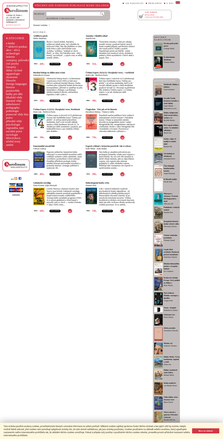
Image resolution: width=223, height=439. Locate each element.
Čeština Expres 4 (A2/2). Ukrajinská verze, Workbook (56, 109)
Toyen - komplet (170, 308)
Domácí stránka (40, 25)
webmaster (16, 195)
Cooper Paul (168, 301)
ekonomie (12, 77)
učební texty (13, 141)
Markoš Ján (168, 146)
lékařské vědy (14, 97)
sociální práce (14, 131)
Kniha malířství (170, 383)
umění (9, 144)
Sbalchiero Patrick (170, 257)
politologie (12, 111)
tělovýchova (13, 138)
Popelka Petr (168, 212)
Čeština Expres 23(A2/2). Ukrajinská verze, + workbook (110, 72)
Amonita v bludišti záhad (96, 36)
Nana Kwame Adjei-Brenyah (45, 185)
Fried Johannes (169, 89)
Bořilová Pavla (101, 75)
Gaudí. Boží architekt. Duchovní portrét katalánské (171, 252)
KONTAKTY (13, 25)
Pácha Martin (168, 317)
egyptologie (13, 73)
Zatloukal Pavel (169, 159)
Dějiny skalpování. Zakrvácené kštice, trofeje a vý (171, 115)
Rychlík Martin (169, 120)
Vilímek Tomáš (169, 240)
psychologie (13, 124)
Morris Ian (167, 133)
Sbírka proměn (169, 328)
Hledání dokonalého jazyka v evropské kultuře (171, 266)
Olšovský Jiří (168, 204)
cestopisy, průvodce (17, 60)
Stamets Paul (91, 185)
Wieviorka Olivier (170, 226)
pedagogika (13, 107)
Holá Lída (90, 75)
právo (9, 117)
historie (10, 87)
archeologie (13, 53)
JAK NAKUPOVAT (134, 3)
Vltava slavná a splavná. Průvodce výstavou (171, 414)
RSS (14, 179)
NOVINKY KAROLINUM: (163, 38)
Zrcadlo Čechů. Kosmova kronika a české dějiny (171, 100)
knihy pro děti (14, 94)
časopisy (11, 67)
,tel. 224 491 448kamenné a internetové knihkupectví (15, 18)
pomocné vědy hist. (17, 114)
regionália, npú (15, 128)
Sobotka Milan (169, 62)
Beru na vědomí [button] (206, 431)
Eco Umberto (168, 271)
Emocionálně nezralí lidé (44, 146)
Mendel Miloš (169, 375)
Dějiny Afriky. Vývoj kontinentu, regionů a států (172, 359)
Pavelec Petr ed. (169, 420)
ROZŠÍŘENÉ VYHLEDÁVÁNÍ (60, 18)
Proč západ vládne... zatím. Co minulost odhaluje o (171, 127)
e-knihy (10, 43)
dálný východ (14, 70)
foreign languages (16, 83)
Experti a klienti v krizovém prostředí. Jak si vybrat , (109, 146)
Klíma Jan (167, 364)
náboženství (13, 104)
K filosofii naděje (170, 179)
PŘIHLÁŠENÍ (155, 3)
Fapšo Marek (168, 106)
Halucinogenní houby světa (97, 183)
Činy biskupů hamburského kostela (169, 168)
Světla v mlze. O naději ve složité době (170, 141)
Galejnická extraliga (42, 183)
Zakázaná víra (169, 315)
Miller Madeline (39, 38)
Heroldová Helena (93, 112)
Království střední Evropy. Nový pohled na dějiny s (172, 280)
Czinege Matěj (169, 48)
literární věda (14, 100)
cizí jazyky (12, 63)
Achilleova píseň (40, 36)
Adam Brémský (169, 173)
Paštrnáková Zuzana (41, 75)
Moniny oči (168, 343)
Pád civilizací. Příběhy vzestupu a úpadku (171, 295)
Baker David (168, 402)
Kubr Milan (90, 148)
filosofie (11, 80)
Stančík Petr (90, 38)
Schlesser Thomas (170, 346)
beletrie (10, 56)
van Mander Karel (170, 386)
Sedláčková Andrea (171, 310)
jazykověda (12, 90)
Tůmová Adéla (108, 112)
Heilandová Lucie (170, 108)
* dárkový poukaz (16, 46)
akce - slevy (13, 50)
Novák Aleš (168, 182)
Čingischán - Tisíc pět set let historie (101, 109)
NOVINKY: (40, 32)
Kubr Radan (102, 148)
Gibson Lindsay (39, 148)
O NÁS (170, 3)
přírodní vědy (14, 121)
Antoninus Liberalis (171, 330)
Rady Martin (168, 285)
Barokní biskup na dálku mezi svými (49, 72)
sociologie (12, 134)
